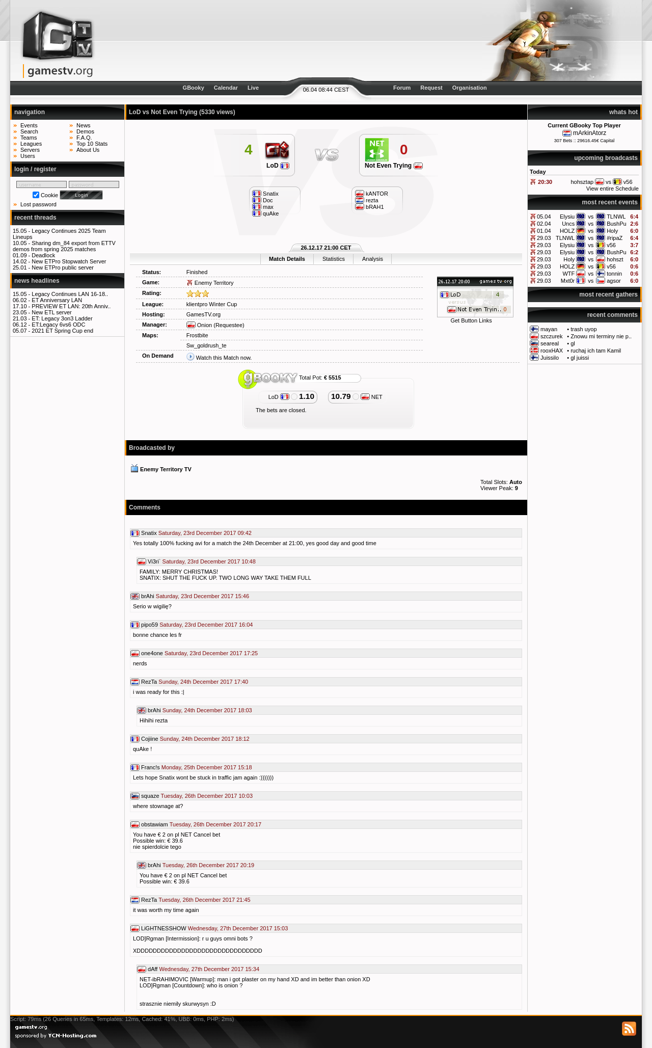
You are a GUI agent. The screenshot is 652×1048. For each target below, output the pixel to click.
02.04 (544, 224)
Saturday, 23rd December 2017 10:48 (209, 561)
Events (29, 125)
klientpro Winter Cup (211, 304)
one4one (152, 653)
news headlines (37, 280)
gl (572, 343)
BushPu (617, 224)
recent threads (35, 217)
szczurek (551, 336)
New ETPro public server (63, 267)
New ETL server (51, 312)
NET (372, 397)
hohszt (615, 259)
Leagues (31, 144)
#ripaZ (614, 238)
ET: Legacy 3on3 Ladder (62, 318)
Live (253, 88)
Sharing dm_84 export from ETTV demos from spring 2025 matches (64, 246)
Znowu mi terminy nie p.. (601, 336)
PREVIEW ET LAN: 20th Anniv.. (71, 306)
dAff (152, 969)
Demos (85, 131)
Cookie (49, 195)
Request (431, 88)
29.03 (544, 238)
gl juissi (579, 358)
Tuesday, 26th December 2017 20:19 (208, 865)
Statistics (333, 259)
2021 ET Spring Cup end (62, 331)
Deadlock (43, 255)
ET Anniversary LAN (57, 300)
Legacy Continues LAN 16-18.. (70, 294)
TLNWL (616, 216)
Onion (199, 325)
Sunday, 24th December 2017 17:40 (203, 682)
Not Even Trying (394, 165)
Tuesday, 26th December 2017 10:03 (207, 796)
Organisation (469, 88)
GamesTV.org (203, 314)
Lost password (38, 204)
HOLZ (567, 231)
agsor (614, 281)
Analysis (372, 259)
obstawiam (154, 824)
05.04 (544, 216)
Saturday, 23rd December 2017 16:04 (206, 625)
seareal (549, 343)
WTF (568, 274)
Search (29, 131)
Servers (30, 150)
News (83, 125)
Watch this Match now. (224, 358)
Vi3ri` (154, 561)
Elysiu (567, 216)
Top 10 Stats (91, 144)
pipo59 (149, 625)
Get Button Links (471, 320)
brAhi (147, 596)
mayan (548, 329)
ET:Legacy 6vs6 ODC (58, 324)
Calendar (226, 88)
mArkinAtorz (589, 133)
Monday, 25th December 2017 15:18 (206, 767)
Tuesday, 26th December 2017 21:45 (204, 900)
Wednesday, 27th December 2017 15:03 (238, 928)
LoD (277, 165)
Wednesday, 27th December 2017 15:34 (209, 969)
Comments (144, 507)
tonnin (614, 274)
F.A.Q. (84, 138)
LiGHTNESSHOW (163, 928)
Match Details (287, 259)
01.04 (544, 231)
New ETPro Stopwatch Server (69, 261)
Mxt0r (568, 281)
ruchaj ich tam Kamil (595, 350)
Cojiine (149, 739)
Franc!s (150, 767)
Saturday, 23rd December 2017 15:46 (202, 596)
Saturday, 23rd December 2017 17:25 (211, 653)
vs (590, 216)
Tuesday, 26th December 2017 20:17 (215, 824)
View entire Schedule (612, 188)
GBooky (193, 88)
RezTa (149, 682)
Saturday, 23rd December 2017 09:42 (205, 533)
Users (27, 156)
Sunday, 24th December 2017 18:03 (207, 710)
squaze (150, 796)
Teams (28, 138)
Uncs (568, 224)
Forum (402, 88)
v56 (611, 245)
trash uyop (583, 329)
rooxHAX (551, 350)
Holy (612, 231)
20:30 (545, 182)
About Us (87, 150)
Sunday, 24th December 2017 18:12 (205, 739)
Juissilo (549, 358)
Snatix (149, 533)
